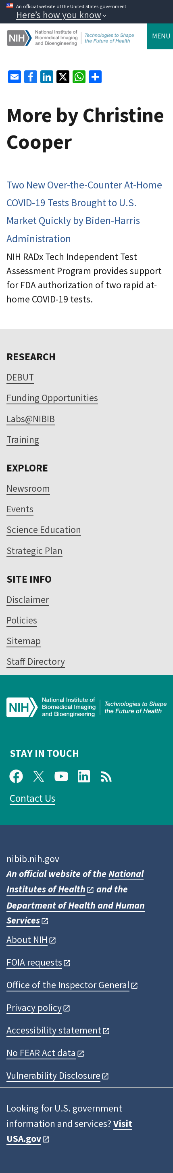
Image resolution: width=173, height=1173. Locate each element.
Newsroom (28, 488)
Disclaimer (27, 599)
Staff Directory (35, 661)
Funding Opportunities (52, 398)
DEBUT (20, 377)
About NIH (27, 939)
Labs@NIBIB (30, 419)
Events (19, 509)
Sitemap (23, 641)
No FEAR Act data (41, 1053)
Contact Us (32, 798)
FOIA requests (34, 962)
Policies (21, 620)
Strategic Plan (34, 550)
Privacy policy (34, 1007)
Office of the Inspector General (67, 985)
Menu (161, 36)
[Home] (70, 43)
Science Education (43, 529)
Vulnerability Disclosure (53, 1075)
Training (22, 439)
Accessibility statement (53, 1030)
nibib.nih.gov (32, 858)
